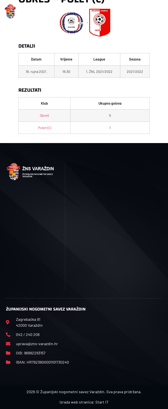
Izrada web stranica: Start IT (84, 402)
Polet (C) (44, 128)
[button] (54, 11)
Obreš (44, 115)
